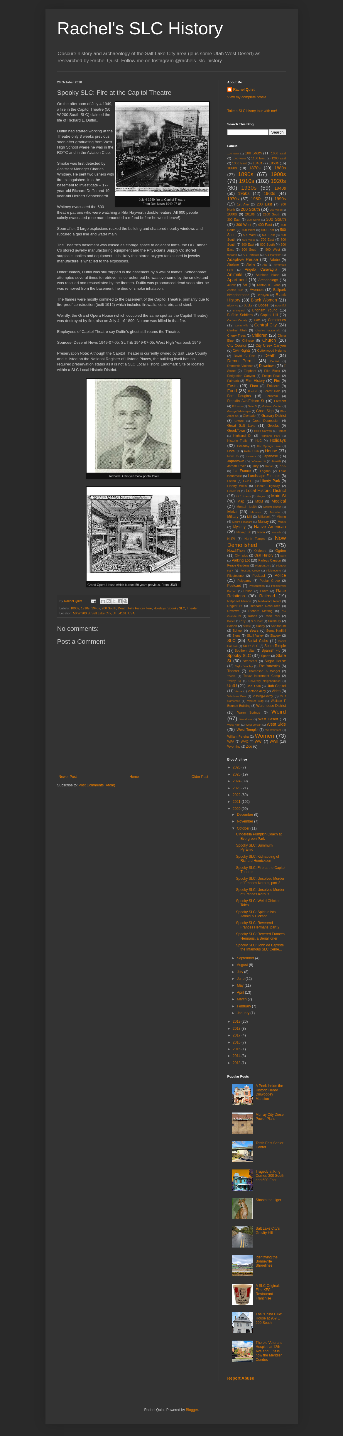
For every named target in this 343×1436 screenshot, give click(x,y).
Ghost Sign (265, 411)
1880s (280, 168)
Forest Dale (272, 391)
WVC (244, 741)
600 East (268, 235)
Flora (254, 386)
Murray (263, 522)
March (242, 999)
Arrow (231, 285)
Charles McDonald (267, 330)
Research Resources (265, 606)
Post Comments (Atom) (97, 785)
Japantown (235, 461)
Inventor (251, 456)
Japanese (270, 456)
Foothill (252, 391)
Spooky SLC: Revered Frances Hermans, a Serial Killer (260, 936)
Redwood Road (269, 601)
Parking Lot (241, 560)
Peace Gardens (238, 565)
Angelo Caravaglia (261, 269)
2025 (237, 774)
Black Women (264, 300)
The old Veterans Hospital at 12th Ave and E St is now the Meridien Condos (269, 1351)
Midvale (275, 512)
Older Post (200, 777)
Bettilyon (263, 295)
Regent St (234, 606)
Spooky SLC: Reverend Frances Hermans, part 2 (257, 925)
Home (134, 777)
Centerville (241, 325)
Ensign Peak (271, 375)
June (241, 979)
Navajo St (243, 532)
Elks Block (272, 371)
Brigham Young (264, 310)
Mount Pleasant (242, 521)
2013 (237, 1063)
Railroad (267, 596)
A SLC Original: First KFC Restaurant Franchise (268, 1292)
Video (276, 691)
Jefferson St (258, 461)
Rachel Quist (244, 89)
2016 (237, 1042)
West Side (276, 724)
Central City (265, 325)
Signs (236, 635)
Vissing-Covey (263, 696)
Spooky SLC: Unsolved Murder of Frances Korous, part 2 (260, 881)
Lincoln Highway (267, 486)
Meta (232, 511)
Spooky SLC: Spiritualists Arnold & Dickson (256, 914)
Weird (278, 712)
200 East (264, 204)
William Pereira (238, 736)
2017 (237, 1035)
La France (242, 471)
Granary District (273, 416)
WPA (230, 741)
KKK (283, 466)
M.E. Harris (243, 496)
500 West (249, 235)
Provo (264, 591)
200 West (276, 209)
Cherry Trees (236, 335)
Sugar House (275, 661)
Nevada (276, 532)
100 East (233, 153)
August (243, 965)
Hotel (231, 451)
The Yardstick (270, 666)
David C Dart (244, 356)
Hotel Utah (251, 451)
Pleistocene (273, 570)
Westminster (273, 730)
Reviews (233, 611)
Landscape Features (264, 476)
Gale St (252, 406)
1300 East (239, 163)
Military (233, 517)
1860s (232, 168)
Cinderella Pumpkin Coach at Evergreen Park (258, 836)
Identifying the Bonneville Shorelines (267, 1261)
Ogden (280, 551)
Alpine (250, 264)
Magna (261, 496)
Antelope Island (268, 275)
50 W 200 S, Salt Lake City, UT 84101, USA (104, 613)
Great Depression (266, 420)
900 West (273, 249)
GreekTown (236, 431)
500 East (267, 230)
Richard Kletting (261, 611)
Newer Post (68, 777)
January (243, 1013)
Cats (257, 320)
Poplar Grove (270, 580)
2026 (237, 767)
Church (269, 340)
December (245, 815)
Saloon (232, 626)
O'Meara (260, 550)
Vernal (238, 691)
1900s (278, 174)
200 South (109, 608)
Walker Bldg (255, 700)
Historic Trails (237, 440)
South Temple (275, 646)
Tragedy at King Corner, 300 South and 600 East (270, 1175)
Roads (252, 616)
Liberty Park (270, 481)
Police (280, 575)
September (246, 958)
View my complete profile (246, 97)
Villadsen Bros (236, 696)
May (240, 985)
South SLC (250, 646)
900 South (249, 249)
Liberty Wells (237, 486)
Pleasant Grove (250, 570)
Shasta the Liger (268, 1200)
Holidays (159, 608)
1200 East (278, 158)
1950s (243, 193)
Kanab (269, 466)
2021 (237, 802)
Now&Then (236, 551)
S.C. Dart (257, 621)
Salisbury (274, 621)
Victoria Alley (257, 691)
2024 (237, 781)
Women (264, 736)
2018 (237, 1029)
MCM (259, 501)
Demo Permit (241, 360)
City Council (236, 345)
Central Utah (237, 330)
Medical (278, 501)
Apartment (237, 279)
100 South (253, 153)
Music (282, 521)
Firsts (232, 385)
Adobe (275, 260)
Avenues (256, 290)
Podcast (258, 576)
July (240, 972)
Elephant (250, 371)
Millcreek (264, 516)
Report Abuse (240, 1378)
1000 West (239, 158)
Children (260, 335)
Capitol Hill (269, 315)
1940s (95, 608)
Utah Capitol (276, 686)
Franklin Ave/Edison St (245, 401)
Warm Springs (248, 712)
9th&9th (232, 254)
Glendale (249, 415)
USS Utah (254, 686)
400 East (265, 225)
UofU (232, 685)
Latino (231, 481)
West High (233, 724)
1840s (257, 163)
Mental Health (246, 506)
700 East (267, 239)
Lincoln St (233, 491)
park (283, 555)
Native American (270, 526)
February (244, 1006)
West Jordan (253, 724)
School (237, 630)
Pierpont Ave (263, 565)
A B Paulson (251, 254)
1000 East (278, 153)
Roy (243, 621)
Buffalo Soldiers (240, 315)
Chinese (248, 340)
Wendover (245, 719)
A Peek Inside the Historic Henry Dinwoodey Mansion (269, 1092)
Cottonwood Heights (271, 350)
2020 (237, 809)
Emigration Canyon (241, 375)
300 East (234, 219)
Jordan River (236, 466)
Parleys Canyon (269, 560)
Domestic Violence (240, 366)
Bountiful (280, 305)
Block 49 (232, 305)
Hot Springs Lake (269, 446)
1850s (274, 163)
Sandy (260, 626)
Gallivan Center (272, 406)
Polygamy (244, 580)
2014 (237, 1056)
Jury (255, 466)
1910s (85, 608)
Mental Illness (272, 506)
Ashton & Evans (269, 285)
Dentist (274, 361)
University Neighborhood (265, 680)
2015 (237, 1049)
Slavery (275, 635)
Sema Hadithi (276, 630)
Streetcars (250, 661)
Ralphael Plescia (239, 601)
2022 (237, 795)
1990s (280, 198)
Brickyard (238, 310)
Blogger (192, 1410)
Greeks (273, 426)
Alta (264, 264)
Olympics (241, 555)
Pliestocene (235, 575)
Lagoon (265, 471)
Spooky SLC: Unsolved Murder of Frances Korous (260, 892)
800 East (247, 244)
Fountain (272, 396)
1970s (233, 198)
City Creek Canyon (271, 345)
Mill (249, 516)
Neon (261, 532)
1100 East (258, 158)
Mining (281, 516)
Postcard (234, 586)
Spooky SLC (176, 608)
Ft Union (237, 406)
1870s (255, 168)
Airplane (233, 264)
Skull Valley (255, 635)
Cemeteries (277, 320)
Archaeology (268, 280)
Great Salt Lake (241, 426)
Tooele (231, 675)
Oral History (263, 555)
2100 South (271, 214)
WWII (274, 741)
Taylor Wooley (244, 666)
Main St (278, 495)
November (245, 821)
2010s (250, 214)
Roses (231, 621)
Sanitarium (278, 626)
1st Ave (243, 204)
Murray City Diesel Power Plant (270, 1117)
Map (240, 501)
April (241, 992)
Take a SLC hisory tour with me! (252, 111)
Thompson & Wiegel (264, 671)
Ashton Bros (235, 289)
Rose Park (273, 616)
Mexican (256, 512)
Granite (239, 420)
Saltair (247, 626)
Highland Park (270, 435)
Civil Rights (242, 350)
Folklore (273, 386)
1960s (269, 193)
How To (233, 456)
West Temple (247, 730)
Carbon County (237, 320)
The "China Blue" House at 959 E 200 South (269, 1318)
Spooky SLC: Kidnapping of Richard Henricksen (257, 858)
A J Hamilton (273, 254)
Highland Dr (242, 435)
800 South (267, 244)
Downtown (267, 366)
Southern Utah (245, 650)
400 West (248, 230)
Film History (136, 608)
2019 (237, 1021)
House (271, 451)
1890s (74, 608)
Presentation (257, 585)
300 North (253, 219)
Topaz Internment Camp (261, 675)
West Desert (268, 719)
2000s (232, 214)
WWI (258, 741)
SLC (231, 640)
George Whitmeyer (239, 411)
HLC (259, 440)
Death (122, 608)
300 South (276, 219)
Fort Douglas (239, 396)
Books (248, 305)
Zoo (249, 746)
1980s (256, 198)
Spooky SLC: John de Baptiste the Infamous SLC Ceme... (260, 947)
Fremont (280, 401)
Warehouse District (271, 706)
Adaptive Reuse (242, 259)
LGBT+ (248, 481)
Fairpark (233, 380)
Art (245, 285)
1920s (278, 181)
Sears (253, 630)
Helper (282, 430)
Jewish (276, 461)
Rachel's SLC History (140, 28)
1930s (248, 188)
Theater (192, 608)
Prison (248, 591)
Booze (263, 305)
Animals (234, 274)
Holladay (243, 446)
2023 (237, 788)
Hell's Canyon (263, 430)
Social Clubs (257, 641)
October (243, 828)
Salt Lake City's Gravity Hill (268, 1230)
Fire (149, 608)
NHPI (231, 538)
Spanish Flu (270, 650)
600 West (248, 239)
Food (232, 390)
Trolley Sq (234, 680)
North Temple (254, 538)
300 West (243, 225)
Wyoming (234, 746)
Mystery (239, 527)
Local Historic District (266, 490)
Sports (265, 656)
